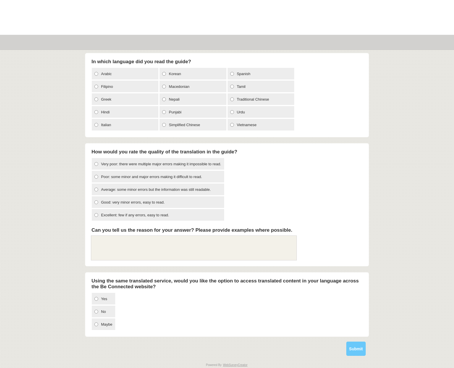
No (103, 311)
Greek (106, 99)
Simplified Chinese (184, 125)
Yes (104, 299)
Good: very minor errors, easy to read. (133, 202)
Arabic (106, 74)
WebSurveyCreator (235, 365)
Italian (106, 125)
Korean (175, 74)
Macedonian (179, 86)
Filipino (107, 86)
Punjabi (175, 112)
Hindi (105, 112)
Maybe (106, 324)
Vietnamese (247, 125)
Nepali (174, 99)
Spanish (243, 74)
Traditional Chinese (253, 99)
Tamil (241, 86)
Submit (356, 349)
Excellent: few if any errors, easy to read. (135, 215)
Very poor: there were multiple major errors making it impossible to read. (161, 164)
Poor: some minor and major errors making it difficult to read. (151, 177)
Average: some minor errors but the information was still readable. (156, 189)
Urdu (241, 112)
